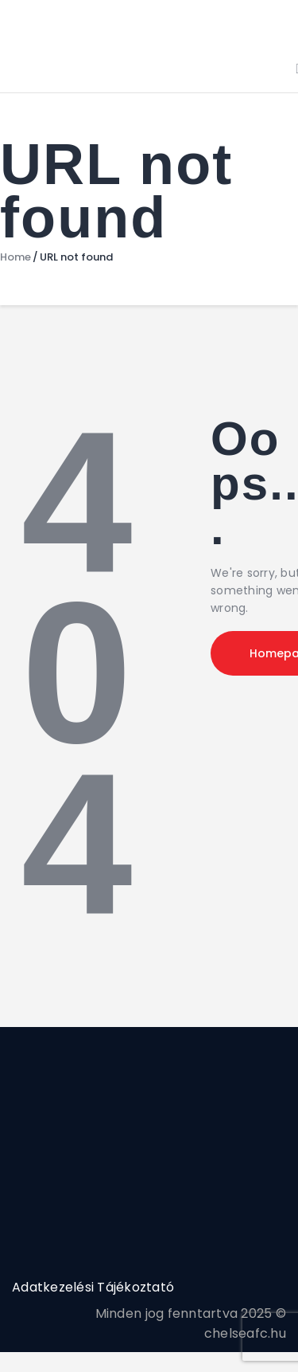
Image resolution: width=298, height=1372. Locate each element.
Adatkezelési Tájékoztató (93, 1287)
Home (15, 257)
